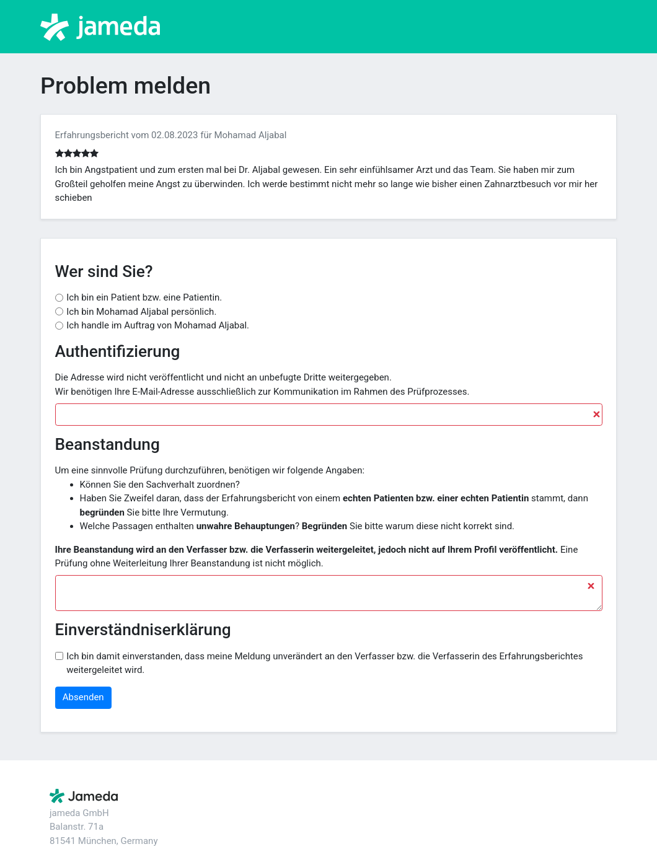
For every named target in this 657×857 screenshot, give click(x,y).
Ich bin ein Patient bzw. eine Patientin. (144, 297)
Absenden (83, 697)
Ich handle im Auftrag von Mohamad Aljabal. (157, 325)
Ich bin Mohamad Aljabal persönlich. (141, 311)
